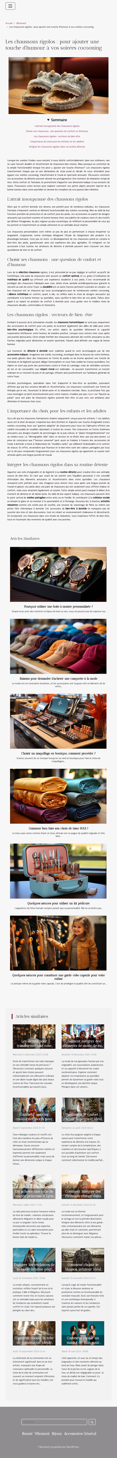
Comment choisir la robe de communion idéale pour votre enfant (34, 1342)
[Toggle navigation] (10, 6)
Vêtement (21, 23)
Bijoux (57, 1433)
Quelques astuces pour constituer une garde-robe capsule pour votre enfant (58, 977)
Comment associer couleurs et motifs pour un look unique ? (34, 1119)
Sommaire (59, 120)
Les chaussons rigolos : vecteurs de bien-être (57, 136)
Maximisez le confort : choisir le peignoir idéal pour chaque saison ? (83, 1119)
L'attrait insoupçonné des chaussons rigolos (57, 126)
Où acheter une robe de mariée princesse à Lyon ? (34, 1196)
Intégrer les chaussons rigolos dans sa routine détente (57, 146)
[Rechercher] (54, 1422)
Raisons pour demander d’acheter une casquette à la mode (58, 678)
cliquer (90, 394)
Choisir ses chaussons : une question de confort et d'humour (57, 131)
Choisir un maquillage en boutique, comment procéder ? (58, 753)
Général (90, 1433)
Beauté (27, 1433)
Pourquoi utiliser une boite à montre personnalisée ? (58, 606)
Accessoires (73, 1433)
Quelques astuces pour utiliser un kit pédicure (58, 903)
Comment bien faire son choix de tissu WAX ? (58, 828)
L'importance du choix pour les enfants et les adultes (57, 141)
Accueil (8, 23)
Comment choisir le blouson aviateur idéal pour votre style (83, 1269)
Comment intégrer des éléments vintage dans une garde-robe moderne (82, 1196)
